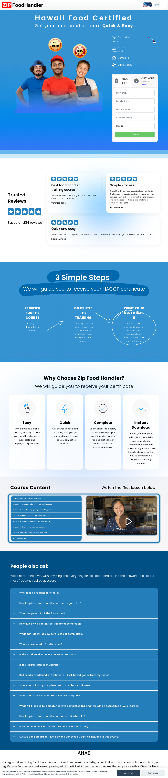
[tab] (122, 81)
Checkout (135, 134)
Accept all (128, 773)
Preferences (153, 773)
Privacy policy (72, 774)
